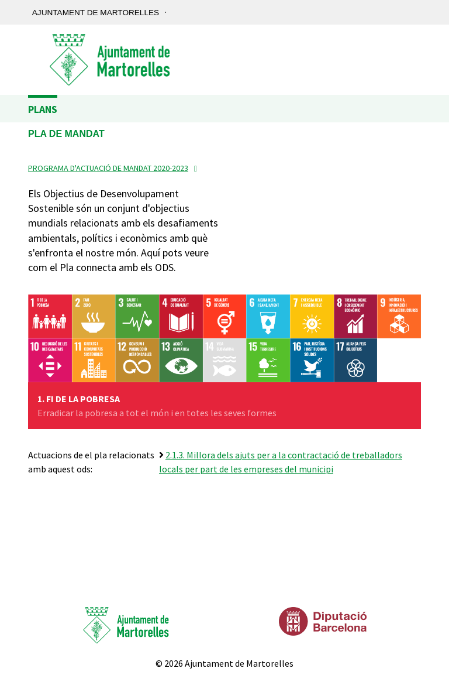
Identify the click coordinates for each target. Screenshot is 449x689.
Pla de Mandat (66, 134)
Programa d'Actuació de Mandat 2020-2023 (108, 168)
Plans (42, 109)
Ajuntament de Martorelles (95, 12)
